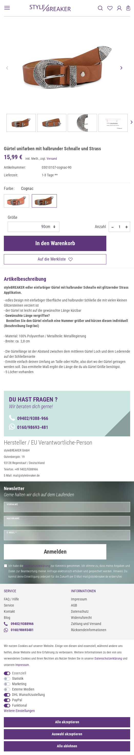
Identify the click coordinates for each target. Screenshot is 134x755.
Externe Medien (23, 689)
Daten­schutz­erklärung (108, 658)
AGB (74, 605)
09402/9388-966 (28, 418)
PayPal (17, 700)
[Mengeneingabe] (119, 227)
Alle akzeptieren (67, 722)
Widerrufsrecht (81, 618)
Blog (7, 618)
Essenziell (19, 673)
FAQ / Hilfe (11, 599)
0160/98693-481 (28, 427)
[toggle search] (100, 8)
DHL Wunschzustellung (28, 695)
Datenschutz (80, 611)
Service (9, 605)
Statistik (17, 678)
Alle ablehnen (67, 746)
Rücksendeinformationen (88, 630)
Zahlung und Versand (86, 624)
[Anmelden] (119, 8)
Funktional (19, 705)
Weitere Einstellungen (19, 711)
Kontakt (9, 611)
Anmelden (55, 551)
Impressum (79, 599)
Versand (52, 158)
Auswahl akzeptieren (67, 734)
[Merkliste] (109, 8)
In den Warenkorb (55, 243)
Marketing (19, 684)
